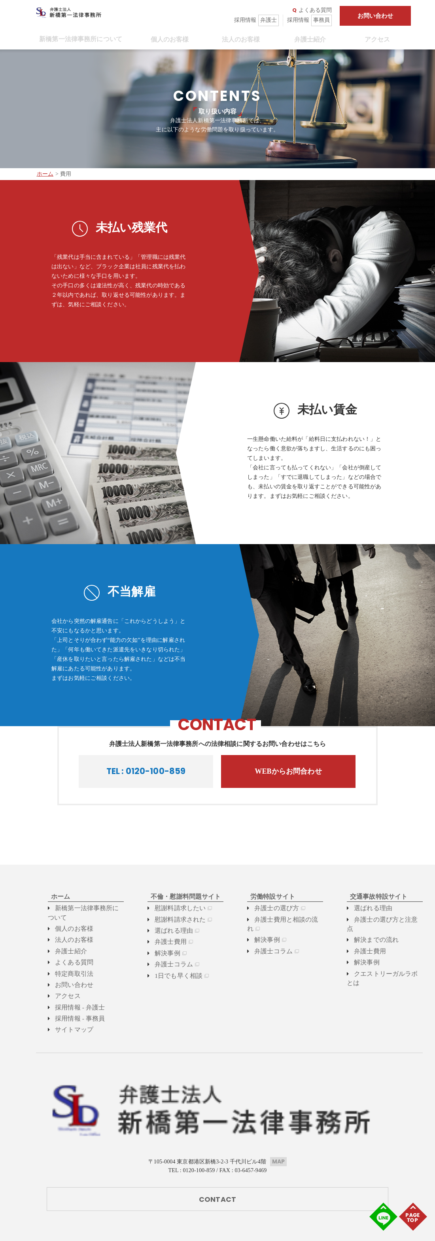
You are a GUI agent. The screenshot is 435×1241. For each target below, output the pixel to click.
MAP (278, 1107)
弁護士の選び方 (270, 908)
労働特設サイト (266, 896)
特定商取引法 (68, 973)
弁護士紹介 (307, 39)
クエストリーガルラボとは (384, 964)
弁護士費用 (165, 942)
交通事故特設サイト (372, 896)
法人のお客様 (238, 39)
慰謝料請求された (173, 919)
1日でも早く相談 (172, 976)
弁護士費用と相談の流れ (282, 919)
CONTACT (217, 1145)
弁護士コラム (168, 964)
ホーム (45, 174)
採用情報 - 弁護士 (74, 1007)
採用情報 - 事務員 (74, 1018)
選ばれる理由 (168, 931)
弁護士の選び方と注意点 (381, 919)
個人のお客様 (167, 39)
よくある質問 (312, 10)
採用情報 (256, 20)
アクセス (374, 39)
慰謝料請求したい (173, 908)
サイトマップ (68, 1029)
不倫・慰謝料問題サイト (178, 896)
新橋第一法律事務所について (78, 39)
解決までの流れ (370, 931)
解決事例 (162, 953)
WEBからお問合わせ (288, 771)
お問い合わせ (375, 16)
